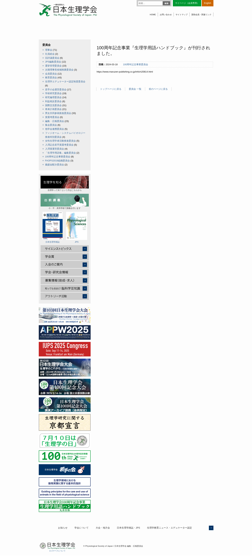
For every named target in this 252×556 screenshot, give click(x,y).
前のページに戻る (158, 89)
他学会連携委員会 (54, 129)
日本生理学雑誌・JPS (128, 527)
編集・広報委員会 (54, 121)
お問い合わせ (166, 14)
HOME (153, 14)
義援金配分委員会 (54, 164)
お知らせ (63, 527)
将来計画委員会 (53, 109)
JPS (76, 227)
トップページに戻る (110, 89)
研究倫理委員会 (53, 97)
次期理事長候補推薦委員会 (59, 69)
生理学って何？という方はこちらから (65, 183)
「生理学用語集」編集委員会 (60, 152)
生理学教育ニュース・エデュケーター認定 (169, 527)
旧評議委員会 (52, 58)
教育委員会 (51, 77)
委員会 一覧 (135, 89)
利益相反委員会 (53, 101)
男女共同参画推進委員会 (58, 113)
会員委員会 (51, 73)
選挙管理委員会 (53, 65)
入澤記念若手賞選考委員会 (59, 144)
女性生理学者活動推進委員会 (60, 140)
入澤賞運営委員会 (54, 148)
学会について (81, 527)
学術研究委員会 (53, 93)
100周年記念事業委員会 (135, 64)
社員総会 (50, 54)
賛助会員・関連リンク (201, 14)
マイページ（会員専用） (187, 3)
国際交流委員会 (53, 105)
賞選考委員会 (52, 117)
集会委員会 (51, 125)
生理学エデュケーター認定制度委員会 (65, 81)
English (207, 3)
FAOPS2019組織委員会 (57, 160)
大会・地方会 (103, 527)
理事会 (48, 50)
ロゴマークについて (57, 551)
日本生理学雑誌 (53, 227)
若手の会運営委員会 (55, 89)
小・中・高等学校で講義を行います (65, 201)
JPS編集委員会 (53, 61)
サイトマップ (182, 14)
